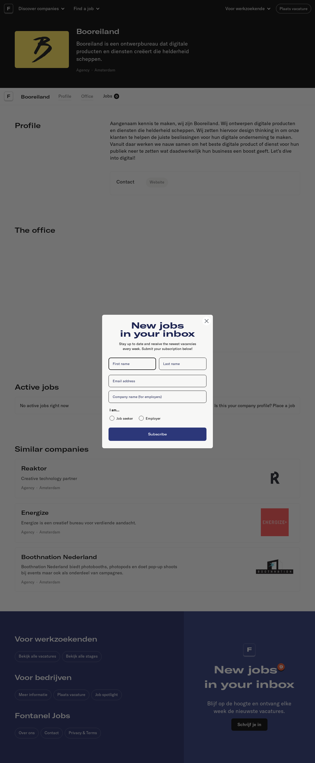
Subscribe (157, 434)
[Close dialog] (206, 321)
